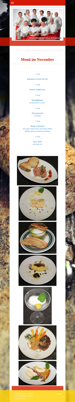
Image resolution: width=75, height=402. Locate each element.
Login (59, 394)
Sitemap (30, 394)
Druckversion (20, 394)
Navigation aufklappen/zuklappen (37, 3)
